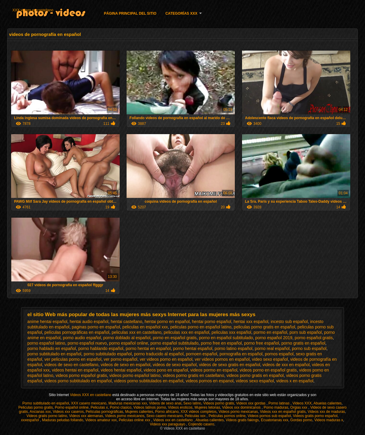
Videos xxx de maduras (326, 412)
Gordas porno (301, 420)
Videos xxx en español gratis (283, 412)
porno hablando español (100, 348)
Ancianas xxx (40, 412)
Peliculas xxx (196, 416)
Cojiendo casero (201, 424)
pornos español (279, 353)
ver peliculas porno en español (72, 359)
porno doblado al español (126, 337)
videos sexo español (255, 380)
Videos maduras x (328, 420)
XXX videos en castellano (33, 10)
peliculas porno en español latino (201, 327)
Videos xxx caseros (68, 412)
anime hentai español (47, 321)
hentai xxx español (251, 321)
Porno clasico (120, 407)
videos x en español (294, 380)
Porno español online (72, 407)
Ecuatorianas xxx (274, 420)
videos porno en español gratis (268, 370)
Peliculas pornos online (226, 416)
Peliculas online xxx (135, 420)
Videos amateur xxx (101, 420)
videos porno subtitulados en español (148, 380)
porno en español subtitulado (226, 337)
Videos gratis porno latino (46, 416)
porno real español (272, 348)
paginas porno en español (96, 327)
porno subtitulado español (108, 353)
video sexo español (270, 359)
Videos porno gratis (218, 403)
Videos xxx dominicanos (242, 407)
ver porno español (120, 359)
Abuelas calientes (327, 403)
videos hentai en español (75, 370)
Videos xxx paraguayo (168, 424)
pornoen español (201, 353)
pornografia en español (241, 353)
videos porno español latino (134, 375)
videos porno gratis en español (255, 375)
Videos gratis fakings (242, 420)
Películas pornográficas (104, 412)
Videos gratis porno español (315, 416)
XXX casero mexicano (88, 403)
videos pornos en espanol (210, 380)
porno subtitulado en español (54, 353)
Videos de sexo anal (165, 403)
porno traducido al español (159, 353)
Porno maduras (276, 407)
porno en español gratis (174, 337)
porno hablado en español (51, 348)
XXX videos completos (199, 412)
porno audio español (82, 337)
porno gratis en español (303, 343)
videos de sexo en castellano (71, 364)
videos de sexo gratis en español (229, 364)
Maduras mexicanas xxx (127, 403)
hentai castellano (126, 321)
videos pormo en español (213, 370)
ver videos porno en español (166, 359)
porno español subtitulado (175, 343)
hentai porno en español (167, 321)
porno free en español (221, 343)
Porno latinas (279, 403)
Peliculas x (99, 407)
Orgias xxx (299, 407)
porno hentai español (192, 348)
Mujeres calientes (139, 412)
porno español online (128, 343)
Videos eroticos (180, 407)
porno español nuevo (87, 343)
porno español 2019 (273, 337)
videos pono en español (166, 370)
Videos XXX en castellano (91, 395)
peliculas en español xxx (145, 327)
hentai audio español (89, 321)
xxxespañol (30, 420)
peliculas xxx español (231, 332)
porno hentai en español (148, 348)
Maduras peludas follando (62, 420)
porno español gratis (314, 337)
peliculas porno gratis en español (264, 327)
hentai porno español (211, 321)
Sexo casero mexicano (164, 416)
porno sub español (309, 348)
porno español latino (46, 343)
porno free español (261, 343)
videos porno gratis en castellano (193, 375)
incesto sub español (289, 321)
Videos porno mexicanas (238, 412)
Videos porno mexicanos (124, 416)
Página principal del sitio (130, 13)
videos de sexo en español (126, 364)
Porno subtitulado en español (45, 403)
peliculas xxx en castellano (136, 332)
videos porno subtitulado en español (78, 380)
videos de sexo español (174, 364)
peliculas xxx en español (186, 332)
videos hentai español (121, 370)
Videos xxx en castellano (173, 420)
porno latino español (234, 348)
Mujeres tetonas (207, 407)
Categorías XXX (181, 13)
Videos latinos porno (149, 407)
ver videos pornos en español (222, 359)
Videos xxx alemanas (86, 416)
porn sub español (305, 332)
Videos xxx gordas (251, 403)
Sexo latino (192, 403)
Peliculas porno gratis (35, 407)
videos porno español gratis (81, 375)
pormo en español (270, 332)
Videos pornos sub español (269, 416)
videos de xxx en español (286, 364)
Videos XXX (302, 403)
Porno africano (166, 412)
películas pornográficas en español (76, 332)
